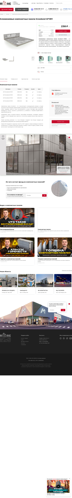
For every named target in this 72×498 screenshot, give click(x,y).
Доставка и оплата (24, 341)
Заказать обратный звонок (53, 10)
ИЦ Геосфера (60, 290)
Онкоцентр (23, 290)
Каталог (7, 14)
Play (17, 217)
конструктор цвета (63, 172)
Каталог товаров (24, 338)
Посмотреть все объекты (67, 270)
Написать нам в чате (37, 10)
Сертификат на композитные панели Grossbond (61, 93)
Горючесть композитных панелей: (13, 259)
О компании (23, 344)
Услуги (22, 339)
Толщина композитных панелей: (55, 260)
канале (54, 479)
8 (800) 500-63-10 (53, 9)
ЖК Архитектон (43, 290)
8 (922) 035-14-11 (39, 9)
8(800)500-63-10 (58, 113)
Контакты (23, 343)
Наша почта (65, 10)
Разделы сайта (25, 335)
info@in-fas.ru (67, 9)
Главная (1, 14)
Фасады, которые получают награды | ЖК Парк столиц (56, 494)
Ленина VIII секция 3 (8, 290)
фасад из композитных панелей (31, 182)
